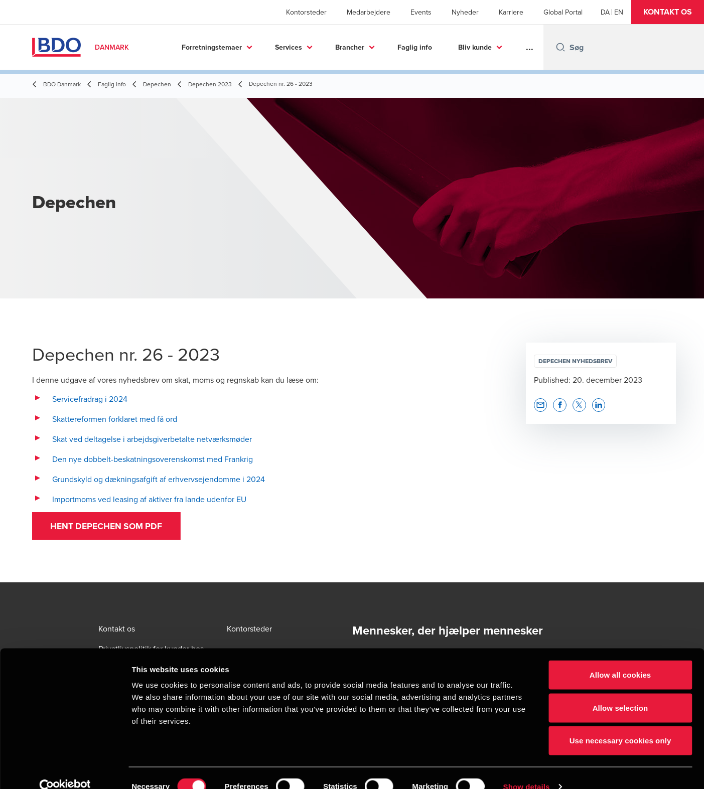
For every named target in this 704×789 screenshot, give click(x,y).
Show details (526, 769)
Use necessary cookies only (620, 723)
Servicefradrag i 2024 (89, 398)
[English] (618, 12)
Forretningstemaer (212, 47)
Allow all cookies (620, 657)
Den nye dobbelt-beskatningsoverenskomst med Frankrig (152, 458)
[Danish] (605, 12)
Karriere (511, 12)
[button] (667, 12)
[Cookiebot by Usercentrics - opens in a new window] (65, 769)
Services (288, 47)
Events (421, 12)
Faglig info (414, 47)
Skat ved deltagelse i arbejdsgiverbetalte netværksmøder (152, 438)
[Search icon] (560, 47)
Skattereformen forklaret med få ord (114, 418)
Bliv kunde (475, 47)
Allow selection (620, 690)
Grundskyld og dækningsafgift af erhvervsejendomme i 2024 (158, 479)
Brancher (349, 47)
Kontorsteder (306, 12)
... (529, 47)
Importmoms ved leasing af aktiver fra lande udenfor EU (149, 499)
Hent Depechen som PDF (110, 527)
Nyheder (465, 12)
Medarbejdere (368, 12)
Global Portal (563, 12)
